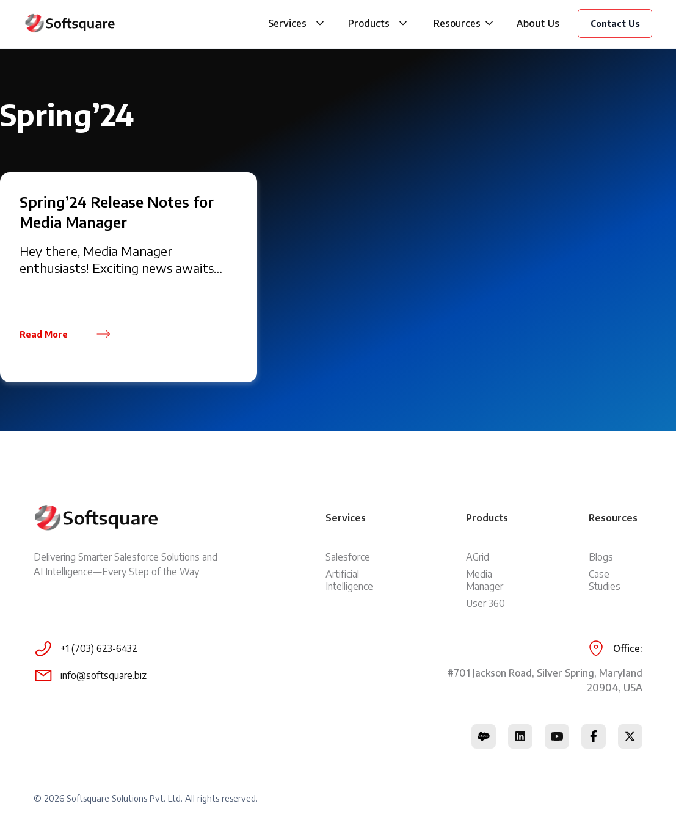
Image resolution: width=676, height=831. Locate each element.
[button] (320, 23)
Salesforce (347, 557)
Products (369, 23)
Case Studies (604, 580)
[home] (69, 23)
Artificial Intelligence (349, 580)
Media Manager (484, 580)
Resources (457, 23)
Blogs (601, 557)
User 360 (485, 603)
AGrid (477, 557)
